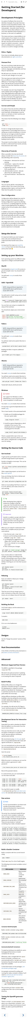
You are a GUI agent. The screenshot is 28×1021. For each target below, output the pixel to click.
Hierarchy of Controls (9, 151)
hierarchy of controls (19, 156)
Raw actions (5, 798)
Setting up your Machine (12, 255)
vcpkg (6, 408)
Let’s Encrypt (17, 739)
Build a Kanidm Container (10, 849)
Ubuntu (4, 361)
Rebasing (4, 576)
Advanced (5, 659)
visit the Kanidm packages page (13, 967)
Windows (4, 390)
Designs (4, 635)
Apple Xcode (14, 269)
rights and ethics (17, 57)
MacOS (3, 266)
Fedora (3, 324)
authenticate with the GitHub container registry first (11, 975)
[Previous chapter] (4, 1015)
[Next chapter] (23, 1015)
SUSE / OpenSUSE (7, 283)
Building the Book (7, 604)
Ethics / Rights (6, 52)
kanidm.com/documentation (11, 652)
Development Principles (12, 17)
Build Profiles (6, 682)
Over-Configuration (8, 195)
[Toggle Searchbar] (7, 2)
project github (8, 473)
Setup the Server (8, 233)
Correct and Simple (8, 106)
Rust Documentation (10, 647)
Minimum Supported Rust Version (13, 665)
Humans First (6, 62)
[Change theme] (4, 2)
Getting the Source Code (12, 448)
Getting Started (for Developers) (13, 8)
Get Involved (5, 454)
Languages (5, 181)
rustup (11, 275)
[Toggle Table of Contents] (1, 2)
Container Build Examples (9, 927)
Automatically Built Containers (10, 947)
